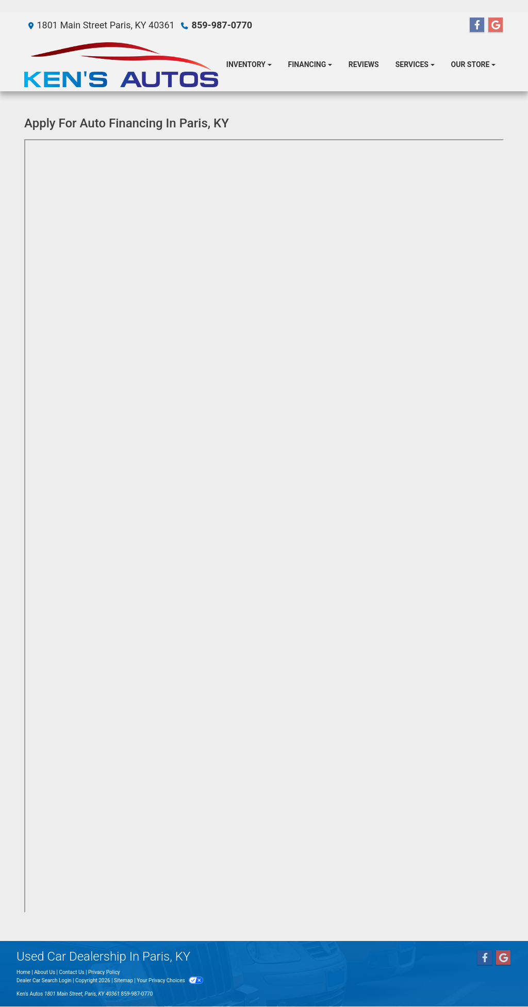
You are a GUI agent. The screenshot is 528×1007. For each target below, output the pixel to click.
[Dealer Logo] (121, 64)
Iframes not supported (264, 526)
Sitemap (123, 980)
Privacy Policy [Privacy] (104, 972)
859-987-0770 (222, 25)
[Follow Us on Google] (495, 25)
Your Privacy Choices (170, 980)
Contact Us (72, 972)
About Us (44, 972)
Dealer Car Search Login (44, 980)
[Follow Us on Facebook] (477, 25)
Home (23, 972)
